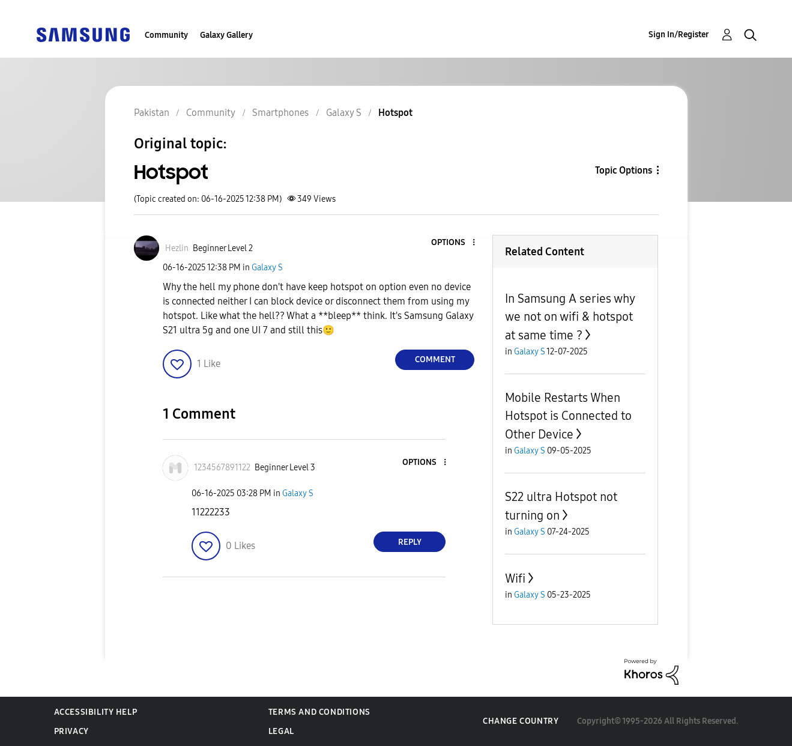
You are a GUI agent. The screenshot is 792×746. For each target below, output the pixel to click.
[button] (454, 243)
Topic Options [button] (623, 170)
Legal (281, 731)
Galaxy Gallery (226, 35)
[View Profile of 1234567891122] (222, 467)
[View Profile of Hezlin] (177, 248)
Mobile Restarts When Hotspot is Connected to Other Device (568, 415)
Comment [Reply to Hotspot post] (435, 359)
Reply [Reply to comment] (410, 542)
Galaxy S (267, 267)
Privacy (71, 731)
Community (166, 35)
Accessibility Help (96, 712)
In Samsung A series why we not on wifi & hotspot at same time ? (570, 316)
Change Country (520, 721)
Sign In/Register (678, 34)
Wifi (515, 578)
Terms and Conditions (319, 712)
